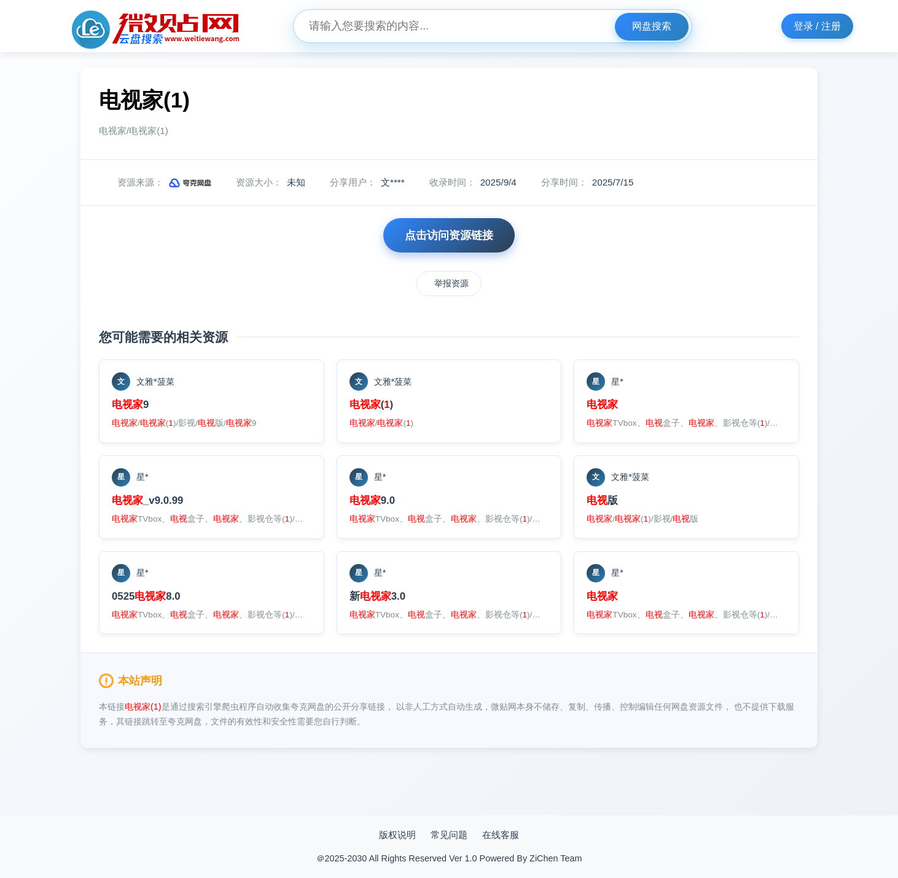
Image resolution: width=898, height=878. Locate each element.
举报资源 (451, 283)
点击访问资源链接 (449, 235)
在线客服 (500, 834)
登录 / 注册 (817, 26)
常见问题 (449, 834)
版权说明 (397, 834)
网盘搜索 (651, 26)
